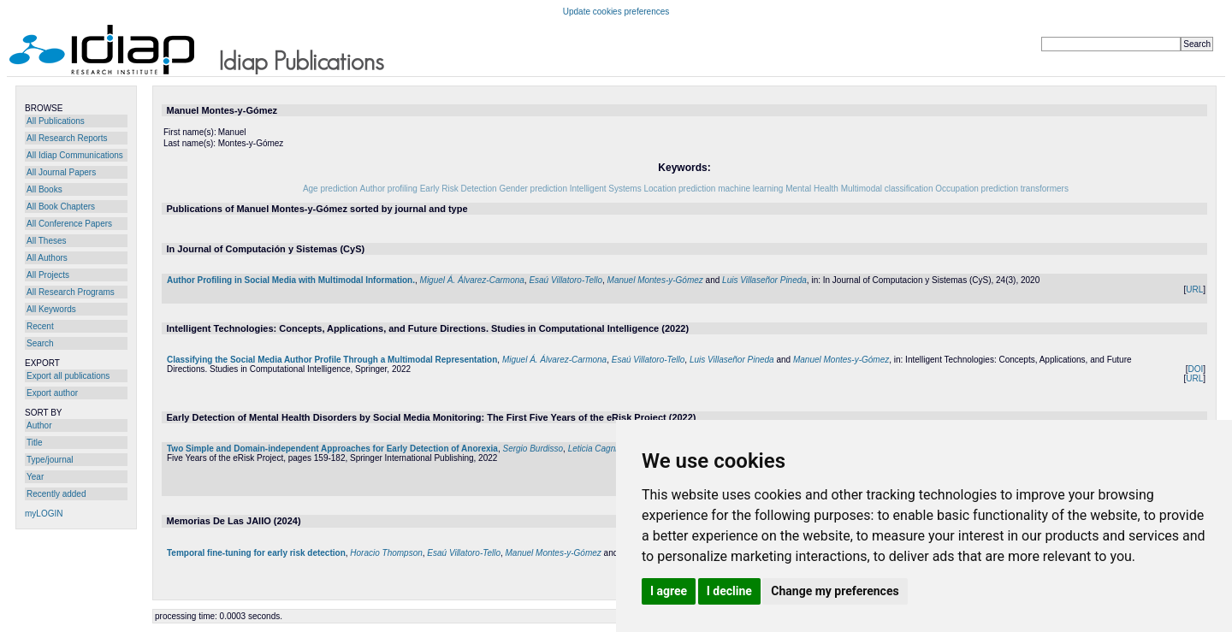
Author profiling (389, 188)
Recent (40, 326)
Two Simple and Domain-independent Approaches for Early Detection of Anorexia (332, 448)
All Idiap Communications (75, 155)
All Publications (56, 121)
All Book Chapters (61, 206)
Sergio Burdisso (532, 448)
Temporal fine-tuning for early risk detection (256, 553)
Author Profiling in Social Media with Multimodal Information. (291, 280)
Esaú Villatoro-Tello (565, 280)
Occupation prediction (976, 188)
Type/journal (50, 459)
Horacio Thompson (386, 553)
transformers (1045, 188)
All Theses (47, 240)
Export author (52, 393)
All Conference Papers (69, 223)
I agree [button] (668, 591)
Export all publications (68, 376)
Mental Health (811, 188)
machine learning (750, 188)
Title (35, 442)
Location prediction (679, 188)
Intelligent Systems (606, 188)
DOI (1195, 369)
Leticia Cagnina (597, 448)
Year (35, 476)
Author (39, 425)
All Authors (47, 258)
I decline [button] (729, 591)
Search (40, 343)
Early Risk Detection (458, 188)
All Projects (48, 275)
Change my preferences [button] (834, 591)
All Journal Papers (61, 172)
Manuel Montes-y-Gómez (655, 280)
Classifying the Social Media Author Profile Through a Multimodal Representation (332, 359)
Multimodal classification (887, 188)
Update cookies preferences (616, 11)
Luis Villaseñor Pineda (764, 280)
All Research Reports (67, 138)
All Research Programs (71, 292)
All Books (44, 189)
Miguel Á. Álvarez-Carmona (472, 280)
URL (1194, 289)
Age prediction (330, 188)
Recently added (56, 494)
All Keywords (51, 309)
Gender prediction (533, 188)
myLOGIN (43, 513)
